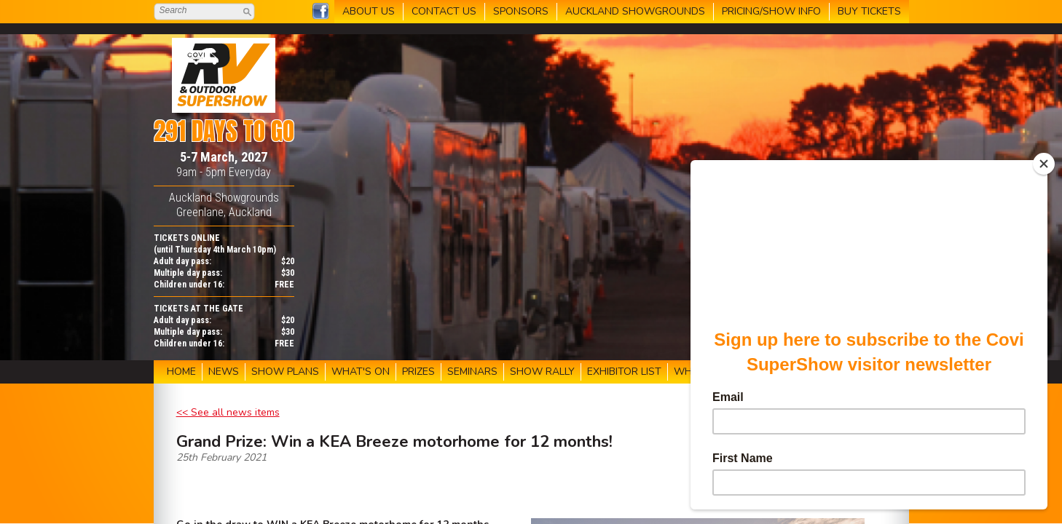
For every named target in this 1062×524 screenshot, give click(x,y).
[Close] (1044, 164)
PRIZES (418, 371)
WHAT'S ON (360, 371)
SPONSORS (520, 11)
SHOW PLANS (285, 371)
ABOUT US (368, 11)
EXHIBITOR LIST (624, 371)
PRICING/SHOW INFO (771, 11)
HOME (181, 371)
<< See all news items (228, 412)
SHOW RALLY (542, 371)
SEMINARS (472, 371)
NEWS (223, 371)
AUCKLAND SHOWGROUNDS (635, 11)
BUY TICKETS (869, 11)
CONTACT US (444, 11)
